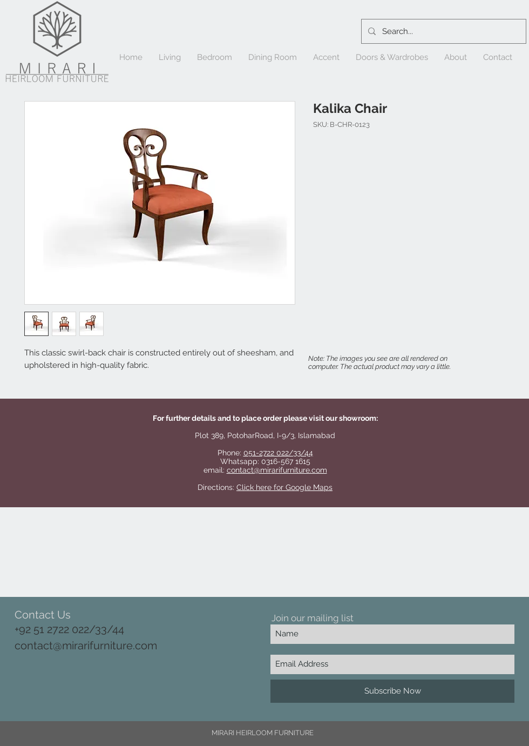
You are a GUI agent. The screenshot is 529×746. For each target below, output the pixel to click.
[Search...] (442, 31)
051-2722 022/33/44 (278, 452)
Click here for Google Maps (284, 487)
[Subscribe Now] (392, 691)
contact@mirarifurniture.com (277, 470)
